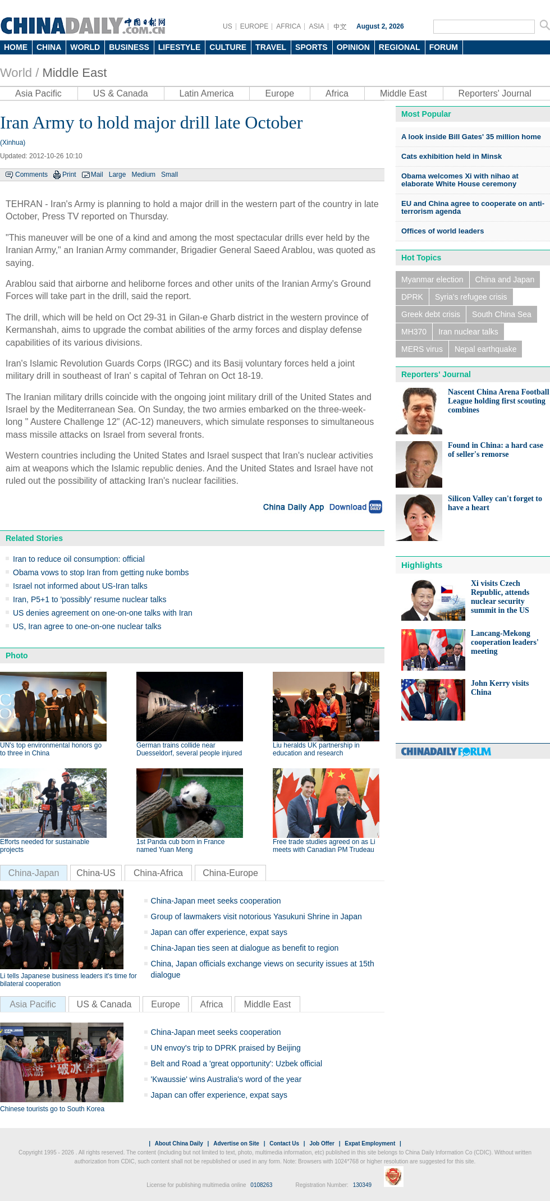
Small (169, 174)
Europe (279, 93)
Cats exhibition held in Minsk (451, 156)
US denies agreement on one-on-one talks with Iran (102, 612)
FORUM (443, 47)
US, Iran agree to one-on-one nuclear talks (87, 626)
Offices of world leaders (442, 231)
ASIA (316, 26)
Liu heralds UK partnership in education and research (316, 749)
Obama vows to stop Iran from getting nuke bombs (101, 572)
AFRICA (288, 26)
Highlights (421, 565)
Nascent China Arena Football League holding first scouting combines (498, 401)
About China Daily (179, 1143)
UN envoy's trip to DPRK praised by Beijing (226, 1047)
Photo (17, 655)
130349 (362, 1185)
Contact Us (284, 1143)
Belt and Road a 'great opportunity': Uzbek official (237, 1063)
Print (69, 174)
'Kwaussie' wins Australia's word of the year (226, 1079)
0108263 (261, 1185)
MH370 (414, 331)
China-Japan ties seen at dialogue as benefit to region (245, 947)
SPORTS (311, 47)
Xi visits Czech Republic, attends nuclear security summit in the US (500, 597)
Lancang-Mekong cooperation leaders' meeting (505, 642)
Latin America (207, 93)
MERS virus (422, 349)
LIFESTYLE (179, 47)
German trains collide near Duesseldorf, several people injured (189, 749)
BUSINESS (129, 47)
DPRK (412, 296)
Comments (31, 174)
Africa (337, 93)
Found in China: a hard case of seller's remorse (495, 450)
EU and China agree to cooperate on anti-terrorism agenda (472, 207)
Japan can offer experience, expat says (219, 932)
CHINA (48, 47)
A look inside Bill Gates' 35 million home (471, 136)
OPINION (353, 47)
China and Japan (505, 279)
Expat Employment (370, 1143)
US (227, 26)
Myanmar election (432, 279)
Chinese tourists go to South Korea (52, 1109)
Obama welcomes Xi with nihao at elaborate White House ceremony (460, 180)
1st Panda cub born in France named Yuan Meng (180, 846)
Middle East (74, 73)
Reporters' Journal (495, 93)
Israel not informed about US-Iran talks (80, 585)
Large (117, 174)
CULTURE (227, 47)
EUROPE (254, 26)
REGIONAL (399, 47)
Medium (143, 174)
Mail (97, 174)
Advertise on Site (236, 1143)
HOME (15, 47)
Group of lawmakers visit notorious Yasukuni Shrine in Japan (256, 916)
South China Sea (501, 314)
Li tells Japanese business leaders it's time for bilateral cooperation (68, 980)
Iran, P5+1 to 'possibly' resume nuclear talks (89, 599)
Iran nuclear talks (468, 331)
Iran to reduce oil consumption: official (79, 558)
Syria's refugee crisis (471, 296)
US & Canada (120, 93)
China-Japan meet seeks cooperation (216, 900)
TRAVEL (270, 47)
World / (19, 73)
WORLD (85, 47)
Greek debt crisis (430, 314)
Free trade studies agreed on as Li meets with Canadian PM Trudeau (324, 846)
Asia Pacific (38, 93)
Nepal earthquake (486, 349)
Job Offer (321, 1143)
